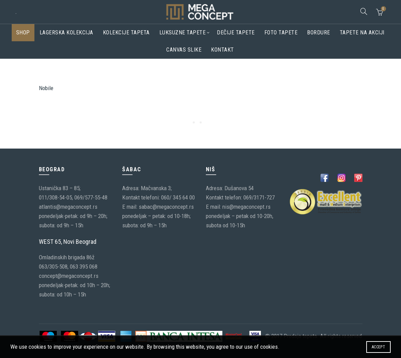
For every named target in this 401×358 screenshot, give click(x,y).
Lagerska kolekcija (66, 32)
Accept (378, 347)
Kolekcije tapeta (126, 32)
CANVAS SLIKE (183, 49)
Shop (23, 32)
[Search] (363, 11)
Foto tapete (281, 32)
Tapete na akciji (362, 32)
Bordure (318, 32)
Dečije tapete (236, 32)
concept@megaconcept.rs (68, 275)
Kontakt (222, 49)
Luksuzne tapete (182, 32)
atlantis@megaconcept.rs (68, 206)
